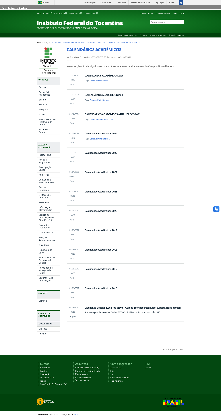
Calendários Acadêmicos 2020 (101, 211)
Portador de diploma (119, 377)
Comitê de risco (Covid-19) (87, 367)
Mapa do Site (178, 13)
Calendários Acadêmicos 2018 (101, 249)
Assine (148, 367)
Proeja (43, 381)
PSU (112, 371)
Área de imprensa (176, 35)
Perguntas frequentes (127, 35)
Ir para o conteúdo (45, 13)
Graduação (45, 374)
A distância (45, 367)
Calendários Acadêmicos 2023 (101, 152)
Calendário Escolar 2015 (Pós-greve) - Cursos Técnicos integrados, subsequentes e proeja (133, 307)
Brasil (46, 2)
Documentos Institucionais (87, 371)
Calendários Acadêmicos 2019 (101, 230)
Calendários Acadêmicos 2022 (101, 172)
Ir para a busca (76, 13)
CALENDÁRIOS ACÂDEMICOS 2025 (104, 95)
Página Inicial (56, 42)
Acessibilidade (146, 13)
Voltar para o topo (175, 349)
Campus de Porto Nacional (101, 119)
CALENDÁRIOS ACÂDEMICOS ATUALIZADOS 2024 (112, 114)
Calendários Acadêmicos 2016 (101, 288)
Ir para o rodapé (91, 13)
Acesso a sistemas (158, 35)
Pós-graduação (47, 377)
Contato (143, 35)
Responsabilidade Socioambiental (83, 379)
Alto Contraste (162, 13)
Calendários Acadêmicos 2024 (101, 133)
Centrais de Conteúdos (95, 42)
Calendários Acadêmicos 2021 (101, 191)
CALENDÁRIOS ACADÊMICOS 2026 (104, 75)
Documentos (112, 42)
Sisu (112, 374)
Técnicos (44, 371)
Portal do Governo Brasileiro (14, 8)
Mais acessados (82, 374)
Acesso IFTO (115, 367)
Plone (76, 414)
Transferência (116, 381)
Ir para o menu (61, 13)
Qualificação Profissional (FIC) (53, 384)
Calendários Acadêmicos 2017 (101, 269)
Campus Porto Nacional (74, 42)
